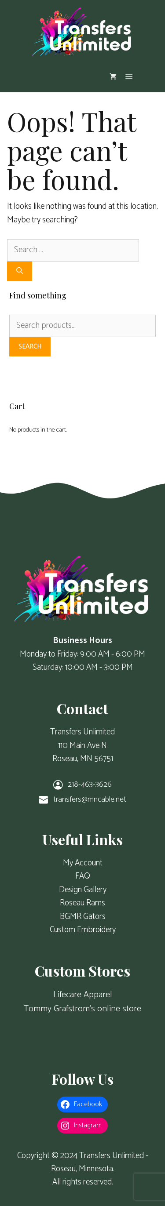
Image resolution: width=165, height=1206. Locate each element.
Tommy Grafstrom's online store (82, 1009)
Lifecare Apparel (82, 995)
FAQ (82, 876)
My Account (83, 863)
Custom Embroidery (83, 930)
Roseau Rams (82, 903)
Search (29, 346)
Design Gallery (82, 890)
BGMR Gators (83, 916)
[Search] (19, 271)
